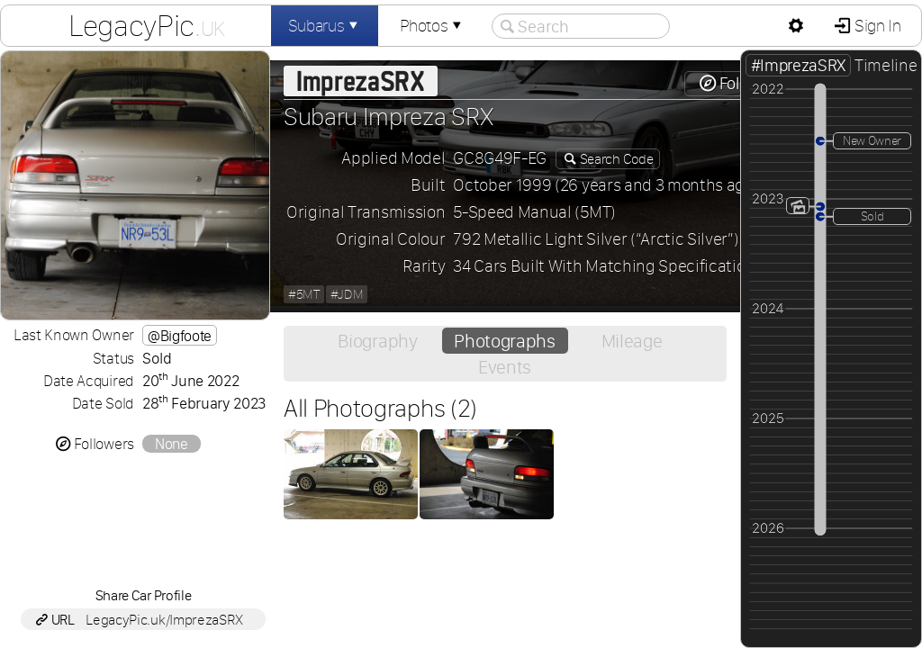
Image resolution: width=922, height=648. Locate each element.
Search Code (615, 158)
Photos (432, 25)
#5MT (304, 294)
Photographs (504, 340)
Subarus (325, 25)
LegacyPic (146, 25)
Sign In (875, 25)
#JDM (347, 294)
